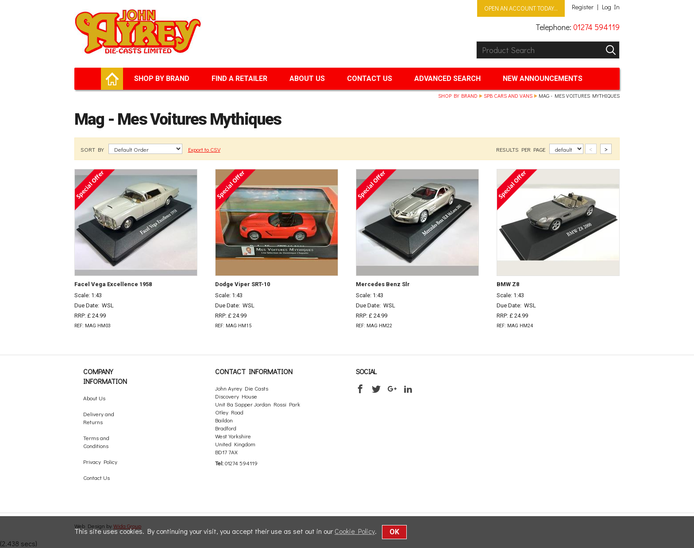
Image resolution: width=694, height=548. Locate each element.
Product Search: (476, 41)
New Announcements (542, 78)
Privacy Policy (100, 461)
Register (583, 7)
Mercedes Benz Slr (383, 284)
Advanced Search (447, 78)
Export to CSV (204, 149)
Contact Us (369, 78)
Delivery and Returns (98, 417)
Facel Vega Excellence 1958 (113, 284)
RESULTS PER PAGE (521, 149)
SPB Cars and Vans (508, 95)
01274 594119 (596, 27)
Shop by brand (161, 78)
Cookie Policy (355, 531)
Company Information (105, 376)
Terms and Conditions (96, 441)
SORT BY (93, 149)
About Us (307, 78)
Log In (611, 7)
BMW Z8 (508, 284)
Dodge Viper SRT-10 (242, 284)
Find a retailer (239, 78)
